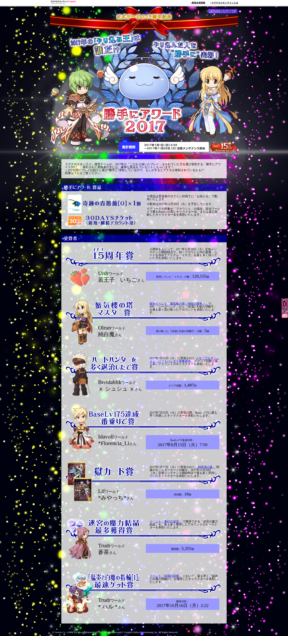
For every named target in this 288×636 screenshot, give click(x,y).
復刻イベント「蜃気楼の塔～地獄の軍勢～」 (179, 303)
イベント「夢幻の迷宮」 (166, 521)
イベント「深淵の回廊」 (166, 575)
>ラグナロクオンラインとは (224, 2)
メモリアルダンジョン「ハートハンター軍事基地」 (184, 360)
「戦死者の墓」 (205, 467)
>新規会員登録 (198, 2)
